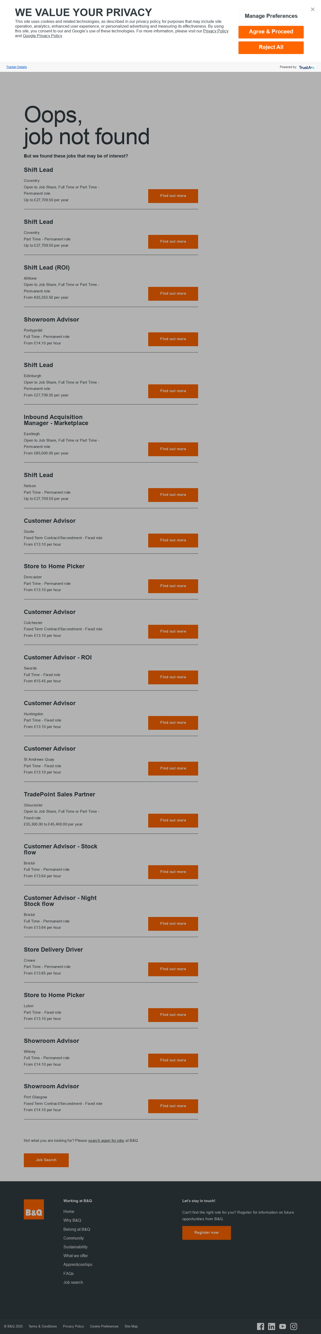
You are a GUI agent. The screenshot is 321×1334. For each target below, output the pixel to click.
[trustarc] (306, 67)
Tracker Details (16, 67)
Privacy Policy (215, 31)
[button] (313, 9)
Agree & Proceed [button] (271, 32)
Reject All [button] (271, 47)
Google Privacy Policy (42, 35)
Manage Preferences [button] (271, 16)
